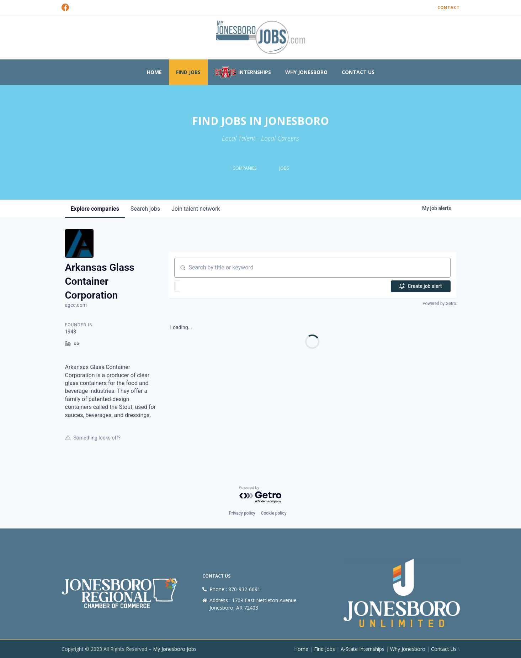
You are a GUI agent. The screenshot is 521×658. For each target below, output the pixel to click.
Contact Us (358, 72)
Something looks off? (93, 438)
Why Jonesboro (306, 72)
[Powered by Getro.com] (260, 495)
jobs (145, 208)
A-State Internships (362, 649)
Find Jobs (188, 72)
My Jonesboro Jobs (175, 649)
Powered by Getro (439, 303)
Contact (448, 7)
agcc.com (76, 305)
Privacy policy (242, 513)
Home (154, 72)
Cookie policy (274, 513)
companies (95, 208)
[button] (198, 286)
